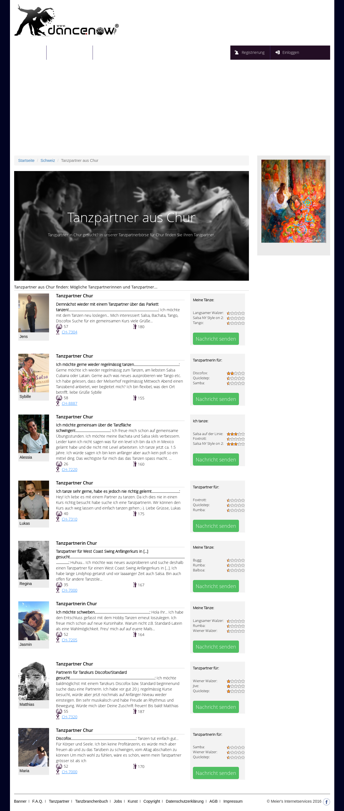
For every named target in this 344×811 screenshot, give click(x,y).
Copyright (152, 801)
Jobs (118, 801)
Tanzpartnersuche (73, 52)
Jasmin (26, 644)
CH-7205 (69, 639)
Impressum (233, 801)
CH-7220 (69, 469)
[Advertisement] (172, 110)
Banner (20, 801)
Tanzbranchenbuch (91, 801)
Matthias (27, 704)
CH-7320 (69, 716)
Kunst (133, 801)
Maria (24, 771)
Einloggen (290, 52)
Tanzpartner (59, 801)
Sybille (25, 396)
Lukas (25, 523)
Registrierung (253, 52)
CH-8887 (69, 403)
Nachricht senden (216, 338)
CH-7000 (69, 590)
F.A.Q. (37, 801)
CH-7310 (69, 519)
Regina (26, 583)
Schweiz (47, 160)
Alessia (26, 457)
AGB (213, 801)
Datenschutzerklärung (184, 801)
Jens (24, 336)
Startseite (33, 52)
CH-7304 (69, 332)
